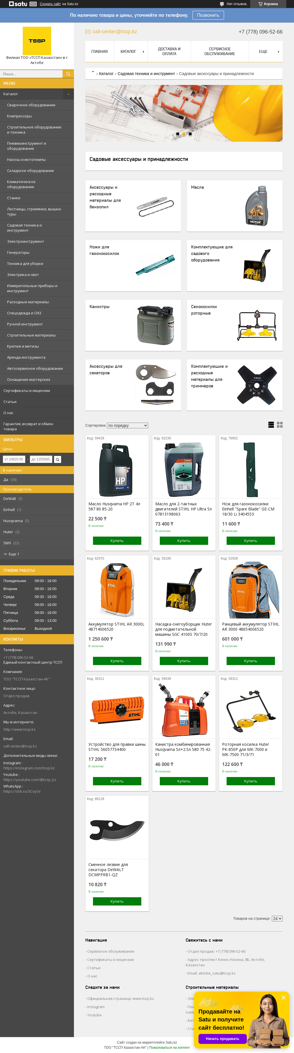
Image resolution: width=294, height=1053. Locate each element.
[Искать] (68, 74)
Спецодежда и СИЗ (24, 312)
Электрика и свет (23, 274)
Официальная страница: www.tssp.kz (120, 998)
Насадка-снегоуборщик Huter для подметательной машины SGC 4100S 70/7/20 (183, 629)
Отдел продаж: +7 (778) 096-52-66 (216, 951)
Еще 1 (14, 553)
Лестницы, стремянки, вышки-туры (34, 211)
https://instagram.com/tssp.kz (29, 767)
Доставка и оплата (169, 51)
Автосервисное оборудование (35, 368)
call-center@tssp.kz (20, 746)
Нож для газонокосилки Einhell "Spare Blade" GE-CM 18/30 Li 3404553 (248, 509)
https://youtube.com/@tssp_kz (29, 779)
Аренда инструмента (26, 357)
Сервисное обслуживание (219, 51)
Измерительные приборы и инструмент (32, 288)
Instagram (96, 1006)
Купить (117, 540)
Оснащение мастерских (28, 379)
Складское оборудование (30, 170)
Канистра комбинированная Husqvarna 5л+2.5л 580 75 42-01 (183, 749)
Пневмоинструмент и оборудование (26, 146)
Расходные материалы (28, 301)
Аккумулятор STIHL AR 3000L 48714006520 (116, 627)
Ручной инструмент (25, 324)
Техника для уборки (25, 263)
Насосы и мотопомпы (26, 159)
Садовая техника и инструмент (24, 228)
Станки (13, 197)
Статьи (9, 401)
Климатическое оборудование (21, 184)
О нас (8, 412)
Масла (197, 187)
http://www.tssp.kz (19, 729)
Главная (99, 51)
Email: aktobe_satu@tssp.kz (212, 973)
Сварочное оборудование (31, 104)
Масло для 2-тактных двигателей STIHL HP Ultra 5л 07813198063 (183, 509)
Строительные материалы (31, 335)
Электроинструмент (25, 241)
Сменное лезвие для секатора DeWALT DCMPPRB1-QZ (108, 869)
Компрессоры (19, 116)
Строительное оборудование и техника (34, 129)
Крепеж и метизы (23, 346)
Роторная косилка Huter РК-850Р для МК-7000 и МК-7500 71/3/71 (245, 749)
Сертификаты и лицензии (26, 390)
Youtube (94, 1014)
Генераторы (18, 252)
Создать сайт (50, 4)
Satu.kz (171, 1042)
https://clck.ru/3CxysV (22, 791)
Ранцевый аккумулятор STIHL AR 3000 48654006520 (250, 627)
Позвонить (208, 15)
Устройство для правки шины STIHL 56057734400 (117, 747)
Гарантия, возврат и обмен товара (28, 426)
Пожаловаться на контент (169, 1048)
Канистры (99, 306)
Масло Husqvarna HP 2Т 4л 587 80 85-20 (114, 506)
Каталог (10, 93)
